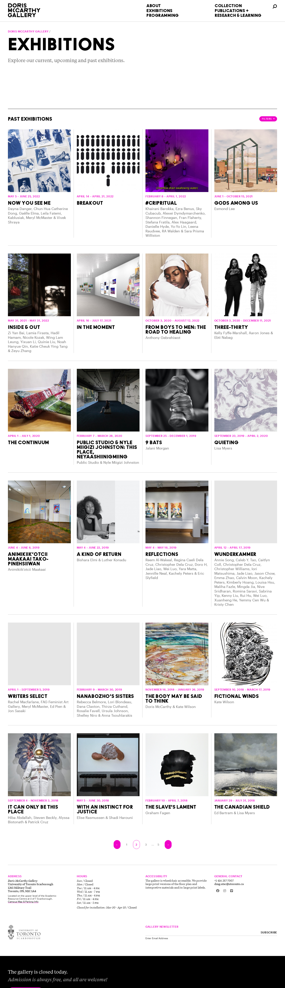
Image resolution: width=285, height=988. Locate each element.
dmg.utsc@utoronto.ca (229, 884)
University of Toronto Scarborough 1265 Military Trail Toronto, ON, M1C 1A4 (30, 886)
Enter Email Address (156, 938)
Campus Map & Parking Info (23, 901)
